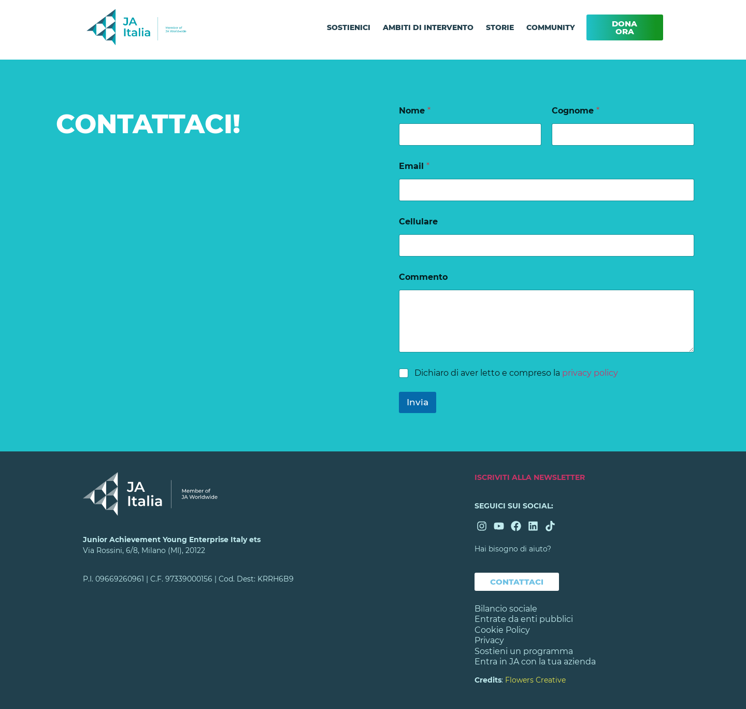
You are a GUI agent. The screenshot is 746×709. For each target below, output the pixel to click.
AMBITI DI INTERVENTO (428, 27)
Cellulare (418, 221)
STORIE (500, 27)
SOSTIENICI (348, 27)
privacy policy (590, 373)
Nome (415, 111)
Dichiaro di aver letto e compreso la (516, 373)
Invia (417, 402)
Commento (423, 277)
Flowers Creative (535, 680)
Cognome (575, 111)
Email (414, 166)
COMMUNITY (550, 27)
